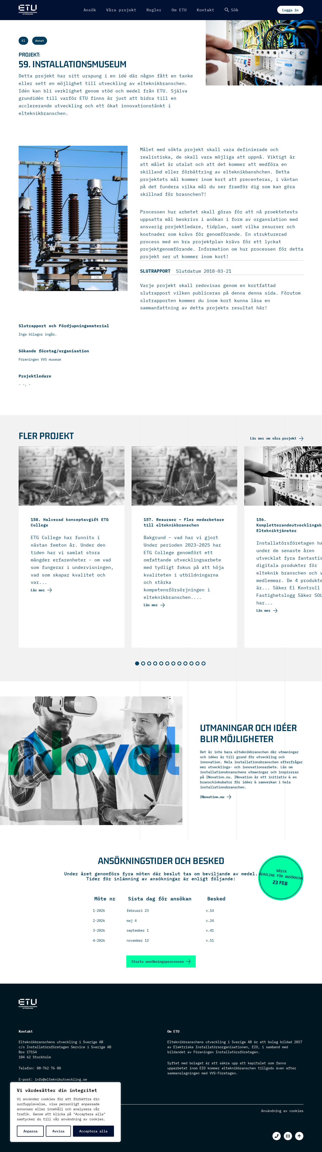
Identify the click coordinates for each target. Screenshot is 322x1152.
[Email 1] (288, 1136)
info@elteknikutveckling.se (61, 1079)
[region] (65, 1112)
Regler (154, 9)
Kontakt (205, 9)
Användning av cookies (282, 1111)
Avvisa (58, 1131)
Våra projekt (121, 9)
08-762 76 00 (49, 1068)
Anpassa (30, 1131)
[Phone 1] (276, 1136)
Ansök (90, 9)
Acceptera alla (93, 1131)
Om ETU (179, 9)
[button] (231, 9)
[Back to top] (299, 1136)
